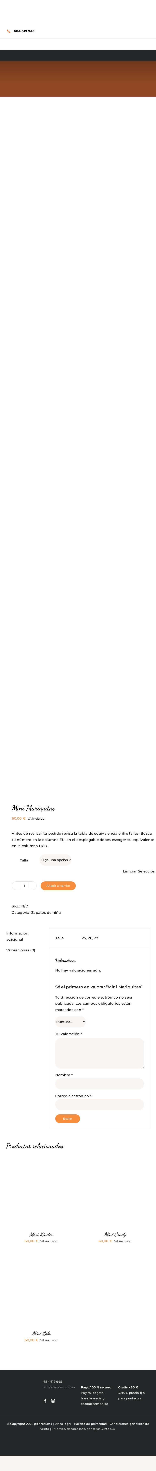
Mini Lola (41, 1333)
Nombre (64, 1075)
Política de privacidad (90, 1424)
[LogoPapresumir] (22, 1379)
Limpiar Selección (139, 871)
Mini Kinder (41, 1234)
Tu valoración (68, 1034)
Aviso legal (63, 1424)
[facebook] (45, 1401)
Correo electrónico (73, 1096)
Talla (24, 860)
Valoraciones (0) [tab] (20, 950)
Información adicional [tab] (17, 936)
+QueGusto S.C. (104, 1429)
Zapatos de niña (46, 913)
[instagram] (53, 1401)
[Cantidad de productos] (24, 886)
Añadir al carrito (58, 886)
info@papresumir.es (59, 1387)
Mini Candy (115, 1234)
